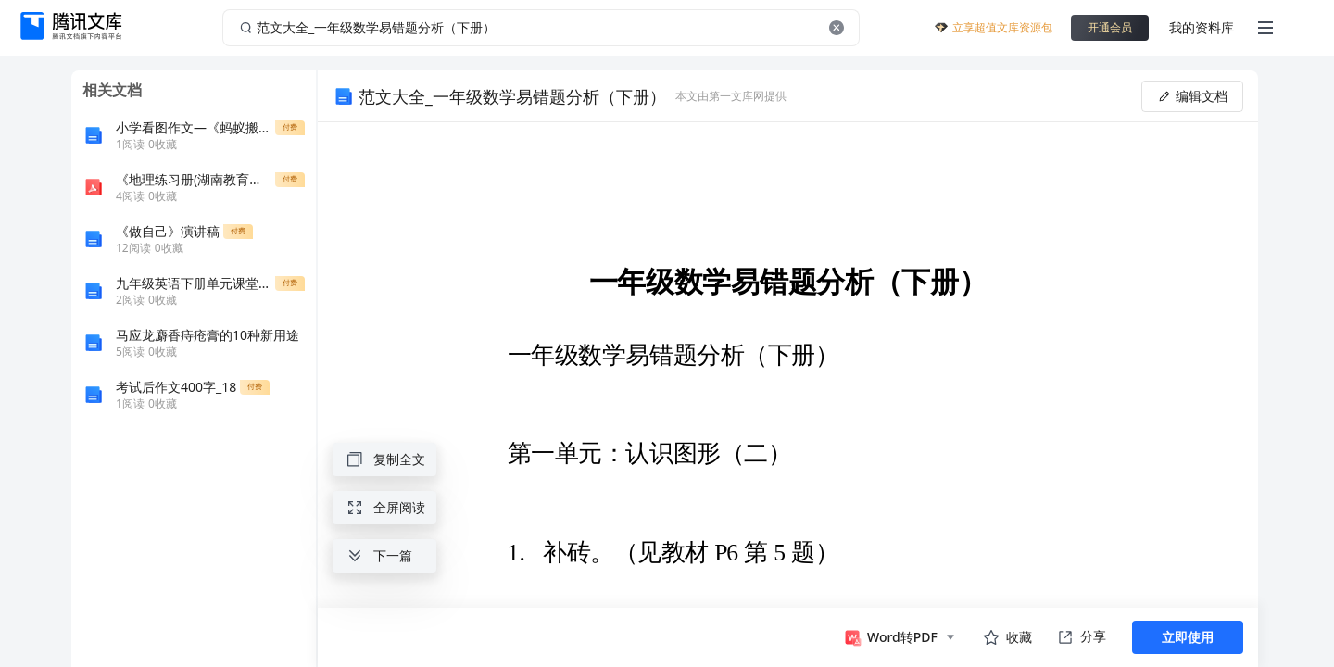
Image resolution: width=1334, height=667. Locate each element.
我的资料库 (1201, 27)
